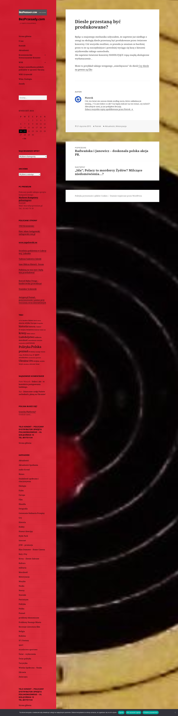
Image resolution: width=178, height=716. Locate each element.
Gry (20, 518)
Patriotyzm (23, 599)
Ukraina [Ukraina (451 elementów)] (23, 360)
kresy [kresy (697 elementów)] (22, 333)
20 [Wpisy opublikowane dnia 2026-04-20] (21, 131)
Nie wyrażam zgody (133, 712)
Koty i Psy (23, 554)
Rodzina (22, 636)
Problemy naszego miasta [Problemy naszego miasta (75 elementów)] (37, 352)
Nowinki (22, 595)
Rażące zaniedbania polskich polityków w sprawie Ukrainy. (32, 68)
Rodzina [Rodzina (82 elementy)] (26, 355)
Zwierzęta (23, 677)
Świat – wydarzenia (27, 654)
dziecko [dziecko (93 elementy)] (22, 323)
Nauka (21, 586)
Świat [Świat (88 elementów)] (38, 364)
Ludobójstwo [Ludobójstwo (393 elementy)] (27, 337)
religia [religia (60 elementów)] (21, 355)
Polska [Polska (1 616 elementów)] (36, 346)
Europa (22, 495)
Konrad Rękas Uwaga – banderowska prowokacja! (30, 282)
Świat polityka (25, 658)
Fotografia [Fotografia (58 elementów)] (40, 323)
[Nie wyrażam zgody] (175, 712)
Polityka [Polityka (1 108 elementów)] (25, 347)
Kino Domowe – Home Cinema (32, 549)
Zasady (22, 83)
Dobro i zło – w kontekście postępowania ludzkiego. (32, 384)
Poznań (22, 613)
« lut (24, 138)
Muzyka (22, 581)
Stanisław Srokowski (28, 289)
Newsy (22, 590)
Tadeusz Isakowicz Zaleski (30, 259)
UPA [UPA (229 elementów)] (31, 360)
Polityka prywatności (151, 712)
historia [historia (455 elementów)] (23, 326)
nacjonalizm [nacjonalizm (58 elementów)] (22, 343)
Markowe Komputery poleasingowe (28, 199)
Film (21, 499)
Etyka (21, 490)
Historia (22, 522)
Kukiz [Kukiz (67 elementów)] (28, 333)
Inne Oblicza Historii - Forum (31, 264)
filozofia (22, 504)
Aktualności (24, 50)
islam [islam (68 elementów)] (41, 330)
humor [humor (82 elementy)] (38, 327)
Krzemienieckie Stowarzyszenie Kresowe (29, 56)
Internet (22, 540)
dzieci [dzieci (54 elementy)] (39, 320)
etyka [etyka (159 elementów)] (27, 323)
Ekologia (22, 486)
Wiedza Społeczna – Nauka (30, 667)
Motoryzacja (24, 577)
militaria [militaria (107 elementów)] (38, 337)
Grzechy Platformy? (27, 412)
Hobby (22, 527)
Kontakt (22, 45)
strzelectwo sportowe (28, 649)
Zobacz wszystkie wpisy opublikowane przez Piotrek (108, 109)
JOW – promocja (26, 545)
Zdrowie (22, 672)
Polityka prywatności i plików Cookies (91, 196)
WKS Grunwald (25, 74)
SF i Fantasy (24, 640)
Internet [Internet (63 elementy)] (37, 330)
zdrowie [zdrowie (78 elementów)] (32, 364)
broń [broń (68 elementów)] (35, 320)
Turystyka (23, 663)
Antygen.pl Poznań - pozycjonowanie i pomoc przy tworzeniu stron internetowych (32, 300)
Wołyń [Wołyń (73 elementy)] (21, 364)
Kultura (22, 563)
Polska (21, 608)
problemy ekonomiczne (29, 617)
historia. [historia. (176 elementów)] (32, 326)
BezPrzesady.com (32, 19)
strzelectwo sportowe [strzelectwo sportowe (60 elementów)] (34, 358)
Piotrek (98, 126)
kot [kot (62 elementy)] (45, 330)
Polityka (22, 604)
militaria (22, 568)
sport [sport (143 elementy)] (37, 355)
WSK (21, 62)
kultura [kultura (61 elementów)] (33, 333)
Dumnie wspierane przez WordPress (126, 196)
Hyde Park (23, 536)
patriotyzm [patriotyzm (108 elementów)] (30, 343)
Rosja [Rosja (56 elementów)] (30, 355)
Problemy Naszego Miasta (30, 622)
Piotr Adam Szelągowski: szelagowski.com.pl (29, 232)
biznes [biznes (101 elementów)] (30, 320)
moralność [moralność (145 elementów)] (23, 340)
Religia (22, 631)
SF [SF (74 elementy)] (33, 355)
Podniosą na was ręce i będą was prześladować (31, 271)
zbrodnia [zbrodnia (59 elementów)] (26, 364)
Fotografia (23, 508)
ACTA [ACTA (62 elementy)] (20, 320)
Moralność (23, 572)
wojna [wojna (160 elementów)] (36, 361)
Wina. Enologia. (25, 79)
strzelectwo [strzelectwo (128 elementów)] (23, 357)
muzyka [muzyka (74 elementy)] (39, 340)
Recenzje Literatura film (29, 627)
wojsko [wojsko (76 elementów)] (42, 361)
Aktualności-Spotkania (28, 465)
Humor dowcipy (26, 531)
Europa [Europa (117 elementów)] (33, 323)
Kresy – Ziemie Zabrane (29, 558)
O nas (21, 41)
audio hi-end (24, 469)
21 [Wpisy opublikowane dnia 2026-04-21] (25, 131)
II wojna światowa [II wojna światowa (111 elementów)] (26, 330)
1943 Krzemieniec (26, 226)
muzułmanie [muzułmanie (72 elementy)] (32, 340)
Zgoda (121, 712)
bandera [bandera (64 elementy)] (25, 320)
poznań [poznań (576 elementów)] (23, 351)
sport (21, 645)
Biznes (21, 474)
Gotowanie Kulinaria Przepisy (32, 513)
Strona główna (25, 36)
